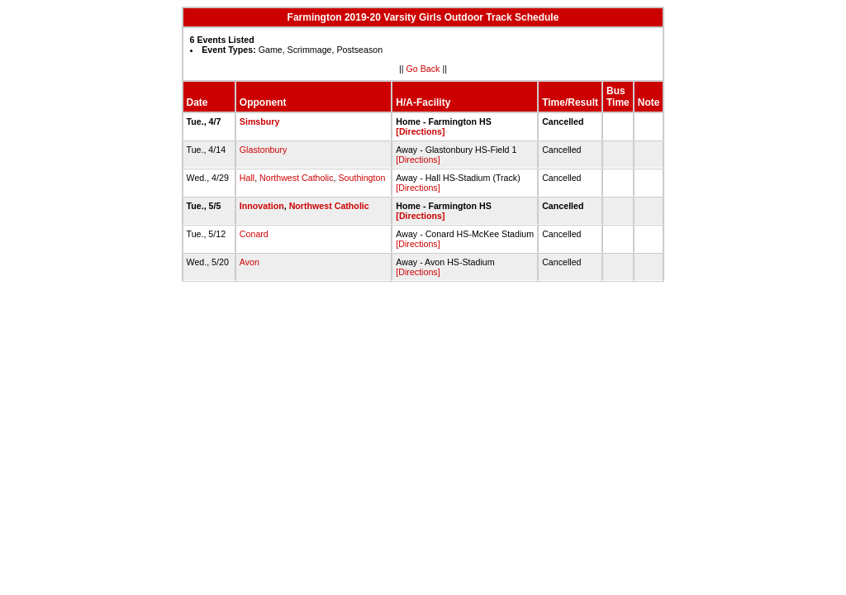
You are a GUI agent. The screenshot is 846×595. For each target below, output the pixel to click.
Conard (254, 234)
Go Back (423, 69)
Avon (249, 262)
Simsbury (260, 121)
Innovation (262, 206)
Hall (247, 178)
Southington (361, 178)
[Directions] (420, 131)
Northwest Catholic (296, 178)
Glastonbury (263, 150)
